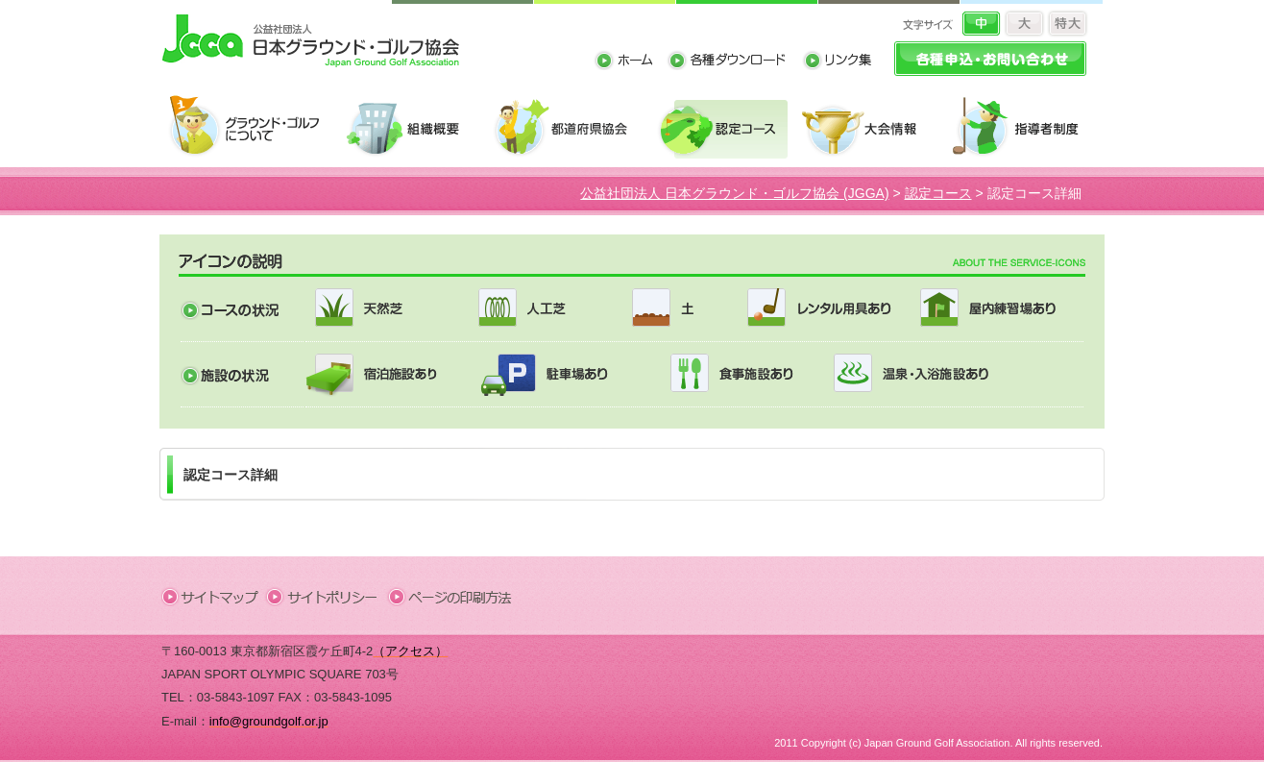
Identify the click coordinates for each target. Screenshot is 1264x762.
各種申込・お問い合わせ (990, 58)
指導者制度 (1022, 127)
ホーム (630, 62)
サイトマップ (214, 595)
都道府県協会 (569, 127)
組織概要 (413, 127)
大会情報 (869, 127)
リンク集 (836, 62)
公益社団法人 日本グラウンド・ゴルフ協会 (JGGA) (734, 193)
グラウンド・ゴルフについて (251, 127)
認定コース (725, 127)
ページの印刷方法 (451, 595)
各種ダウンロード (734, 62)
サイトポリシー (328, 595)
